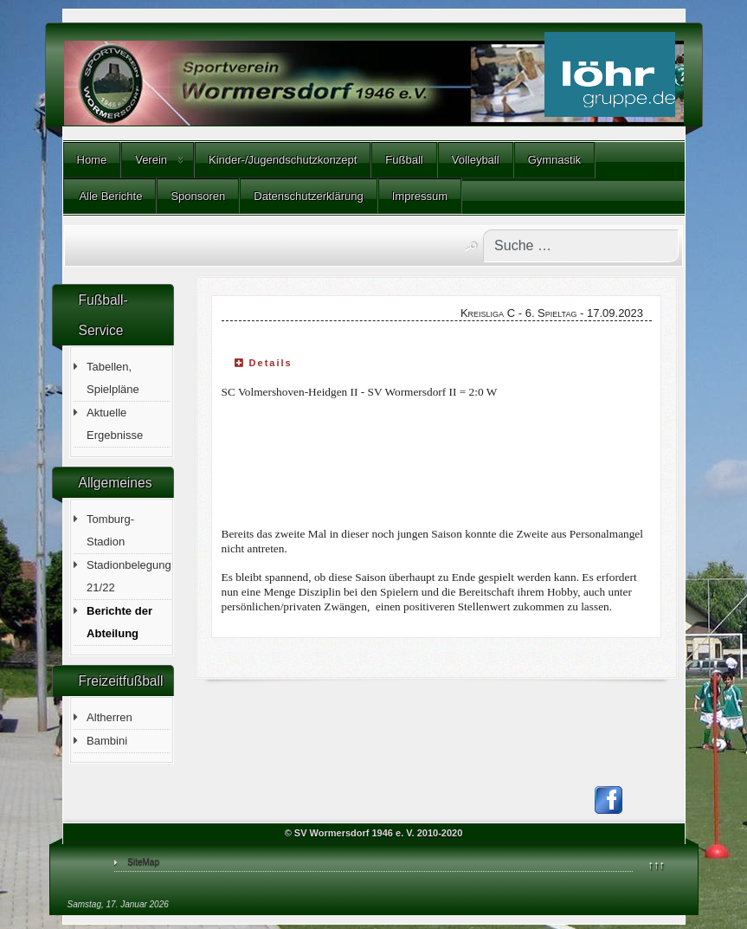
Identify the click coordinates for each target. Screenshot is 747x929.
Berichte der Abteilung (119, 622)
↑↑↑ (657, 864)
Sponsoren (198, 196)
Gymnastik (554, 159)
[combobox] (581, 245)
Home (92, 159)
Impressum (420, 196)
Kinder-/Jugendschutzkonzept (283, 159)
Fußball (403, 159)
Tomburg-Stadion (110, 530)
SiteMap (143, 862)
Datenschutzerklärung (308, 196)
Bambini (107, 740)
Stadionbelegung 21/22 (129, 576)
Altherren (109, 717)
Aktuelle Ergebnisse (115, 424)
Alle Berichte (110, 196)
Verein (151, 159)
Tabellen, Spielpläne (113, 378)
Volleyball (475, 159)
